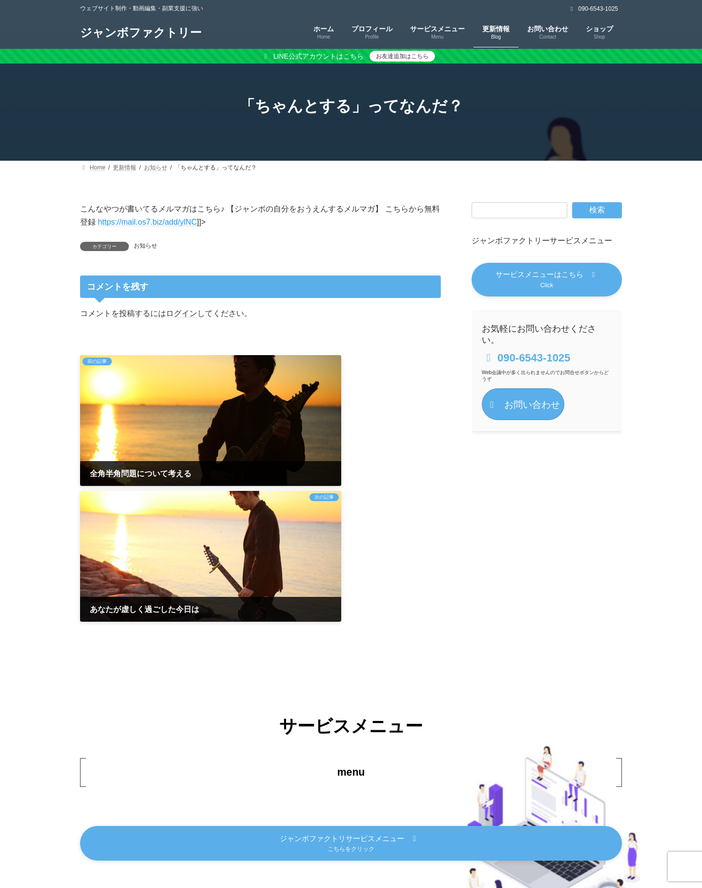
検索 (597, 210)
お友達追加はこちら (402, 56)
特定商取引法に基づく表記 (354, 844)
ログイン (181, 313)
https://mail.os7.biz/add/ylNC (147, 222)
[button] (547, 280)
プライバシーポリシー (256, 844)
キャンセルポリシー (449, 844)
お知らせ (145, 245)
